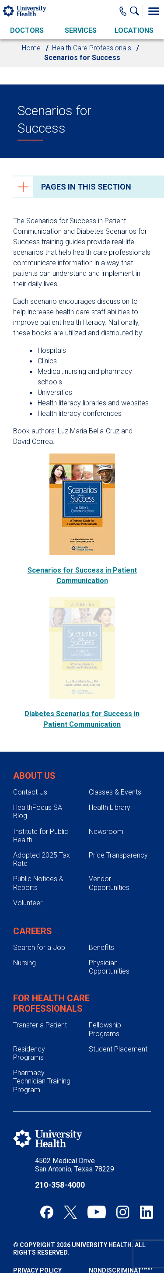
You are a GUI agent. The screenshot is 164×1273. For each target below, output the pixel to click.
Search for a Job (39, 947)
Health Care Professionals (91, 48)
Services (81, 30)
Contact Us (30, 792)
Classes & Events (115, 792)
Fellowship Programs (105, 1029)
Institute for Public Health (40, 835)
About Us (34, 775)
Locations (134, 30)
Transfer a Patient (40, 1025)
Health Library (109, 807)
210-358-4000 (60, 1184)
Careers (32, 931)
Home (31, 48)
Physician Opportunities (109, 967)
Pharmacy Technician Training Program (41, 1081)
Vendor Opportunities (109, 883)
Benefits (101, 947)
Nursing (24, 963)
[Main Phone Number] (123, 11)
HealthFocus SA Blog (37, 811)
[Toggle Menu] (153, 11)
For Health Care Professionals (51, 1003)
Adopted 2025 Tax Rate (41, 859)
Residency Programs (29, 1053)
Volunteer (27, 903)
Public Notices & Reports (38, 883)
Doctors (27, 30)
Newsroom (106, 831)
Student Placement (118, 1049)
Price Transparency (118, 855)
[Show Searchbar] (136, 11)
